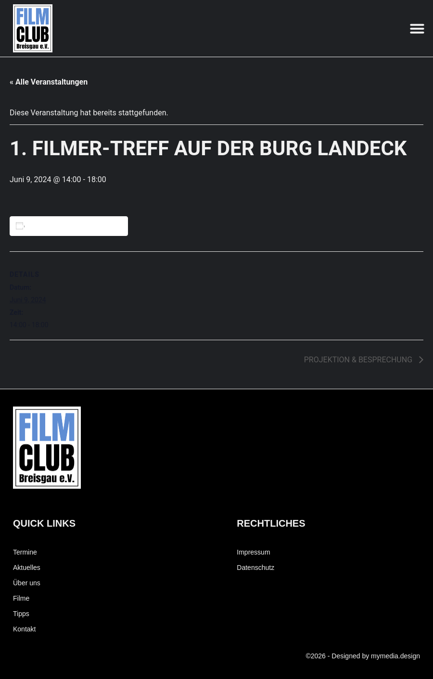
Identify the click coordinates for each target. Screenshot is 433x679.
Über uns (26, 583)
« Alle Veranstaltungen (49, 81)
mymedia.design (395, 656)
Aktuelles (26, 567)
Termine (25, 552)
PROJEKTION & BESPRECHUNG (359, 359)
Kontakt (24, 629)
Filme (21, 598)
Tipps (21, 613)
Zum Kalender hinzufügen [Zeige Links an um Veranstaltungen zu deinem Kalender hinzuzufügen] (70, 226)
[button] (417, 28)
